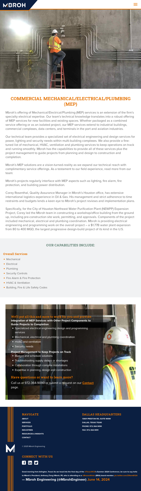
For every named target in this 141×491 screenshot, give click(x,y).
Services (26, 422)
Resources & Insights (33, 434)
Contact (88, 383)
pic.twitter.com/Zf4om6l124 (125, 475)
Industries (27, 430)
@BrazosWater (88, 475)
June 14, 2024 (98, 480)
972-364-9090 (96, 426)
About (25, 419)
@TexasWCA (90, 472)
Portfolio (27, 426)
